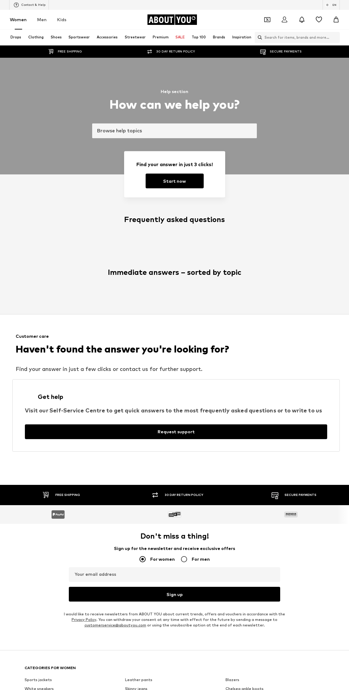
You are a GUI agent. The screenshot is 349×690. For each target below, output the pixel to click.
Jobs (80, 509)
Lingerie (132, 285)
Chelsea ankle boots (244, 276)
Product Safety (305, 509)
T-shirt (31, 320)
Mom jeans (135, 303)
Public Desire (137, 364)
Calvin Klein (135, 373)
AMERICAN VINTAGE (44, 382)
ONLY (30, 346)
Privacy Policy (84, 207)
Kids (61, 19)
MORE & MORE (38, 391)
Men (42, 19)
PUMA (231, 373)
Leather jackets (39, 303)
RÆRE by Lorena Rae (145, 355)
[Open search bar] (258, 37)
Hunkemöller (237, 364)
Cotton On (35, 364)
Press (62, 509)
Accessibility (268, 509)
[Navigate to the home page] (172, 19)
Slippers (233, 285)
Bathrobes (135, 312)
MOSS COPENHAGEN (145, 382)
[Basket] (336, 19)
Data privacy (151, 509)
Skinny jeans (136, 276)
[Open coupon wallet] (267, 19)
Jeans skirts (236, 303)
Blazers (232, 267)
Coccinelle (34, 355)
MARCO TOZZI (38, 373)
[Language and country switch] (331, 5)
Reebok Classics (140, 400)
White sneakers (39, 276)
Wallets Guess (38, 294)
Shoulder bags (138, 320)
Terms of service (188, 509)
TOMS (231, 382)
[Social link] (30, 462)
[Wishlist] (319, 19)
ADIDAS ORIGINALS (43, 400)
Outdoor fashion (140, 294)
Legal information (230, 509)
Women (18, 19)
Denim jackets (38, 285)
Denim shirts (237, 294)
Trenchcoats (36, 312)
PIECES (232, 355)
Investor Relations (112, 509)
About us (38, 509)
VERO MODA (136, 391)
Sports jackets (38, 267)
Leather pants (138, 267)
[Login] (284, 19)
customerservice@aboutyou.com (115, 212)
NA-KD (131, 346)
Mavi (229, 391)
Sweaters (234, 312)
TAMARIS (234, 346)
